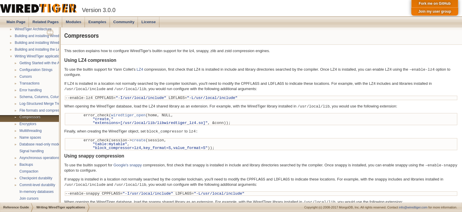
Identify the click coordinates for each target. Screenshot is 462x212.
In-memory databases (36, 192)
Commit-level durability (37, 185)
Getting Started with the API (41, 63)
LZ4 (140, 69)
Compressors (29, 117)
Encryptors (27, 124)
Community (124, 22)
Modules (73, 22)
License (148, 22)
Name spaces (30, 137)
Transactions (29, 83)
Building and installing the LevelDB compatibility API (55, 49)
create (139, 140)
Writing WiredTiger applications (39, 56)
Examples (97, 22)
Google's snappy (127, 165)
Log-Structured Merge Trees (41, 104)
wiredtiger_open (128, 115)
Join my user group (434, 11)
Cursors (25, 76)
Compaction (28, 171)
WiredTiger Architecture (33, 29)
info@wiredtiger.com (413, 207)
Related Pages (45, 22)
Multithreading (30, 131)
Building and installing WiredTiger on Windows (51, 43)
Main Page (15, 22)
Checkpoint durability (35, 178)
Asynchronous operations (39, 158)
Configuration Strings (35, 70)
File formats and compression (42, 110)
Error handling (30, 90)
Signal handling (31, 151)
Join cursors (29, 198)
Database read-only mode (39, 144)
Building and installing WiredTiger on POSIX (49, 36)
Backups (26, 165)
